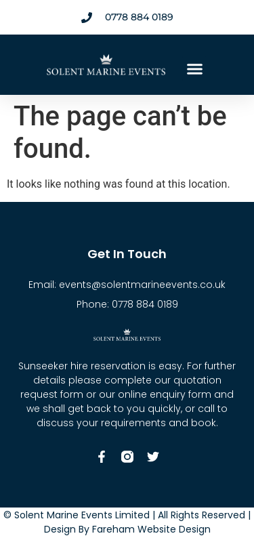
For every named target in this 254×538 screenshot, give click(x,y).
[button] (195, 69)
